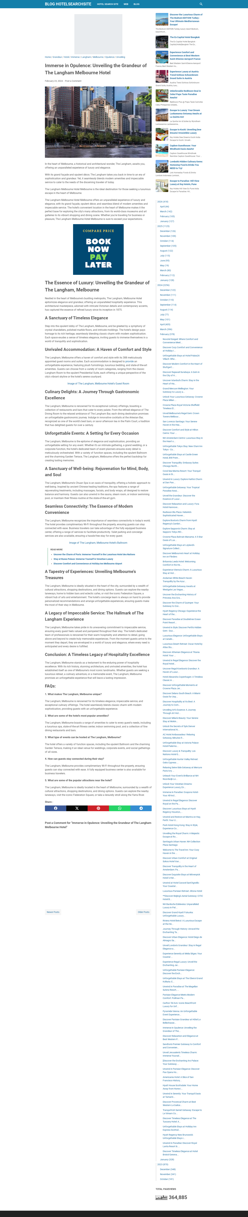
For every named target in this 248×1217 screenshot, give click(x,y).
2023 (162, 1164)
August (166, 250)
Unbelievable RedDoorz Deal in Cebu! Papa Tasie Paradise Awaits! (185, 94)
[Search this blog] (201, 4)
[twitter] (77, 808)
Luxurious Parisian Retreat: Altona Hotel (182, 891)
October (167, 241)
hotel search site (107, 4)
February (167, 216)
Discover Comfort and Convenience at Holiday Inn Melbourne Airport (88, 563)
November (168, 236)
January (167, 221)
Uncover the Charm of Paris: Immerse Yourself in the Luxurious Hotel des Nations (94, 554)
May (164, 265)
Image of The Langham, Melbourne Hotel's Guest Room (98, 383)
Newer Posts (53, 912)
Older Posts (143, 912)
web (126, 4)
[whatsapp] (119, 808)
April (164, 206)
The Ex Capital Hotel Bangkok (185, 37)
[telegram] (141, 808)
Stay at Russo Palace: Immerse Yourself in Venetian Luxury (83, 559)
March (166, 211)
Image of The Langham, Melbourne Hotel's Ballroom (98, 542)
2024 (163, 285)
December (168, 231)
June (165, 260)
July (165, 255)
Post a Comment (73, 81)
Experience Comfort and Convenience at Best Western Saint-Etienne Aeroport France (185, 55)
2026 (162, 201)
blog (137, 4)
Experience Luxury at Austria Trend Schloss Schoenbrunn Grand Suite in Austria (184, 75)
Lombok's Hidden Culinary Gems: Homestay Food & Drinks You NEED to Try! (186, 164)
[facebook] (55, 808)
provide (129, 361)
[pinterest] (98, 808)
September (168, 246)
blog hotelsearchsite (68, 4)
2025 (163, 226)
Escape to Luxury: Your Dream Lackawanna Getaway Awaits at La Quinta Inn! (186, 113)
